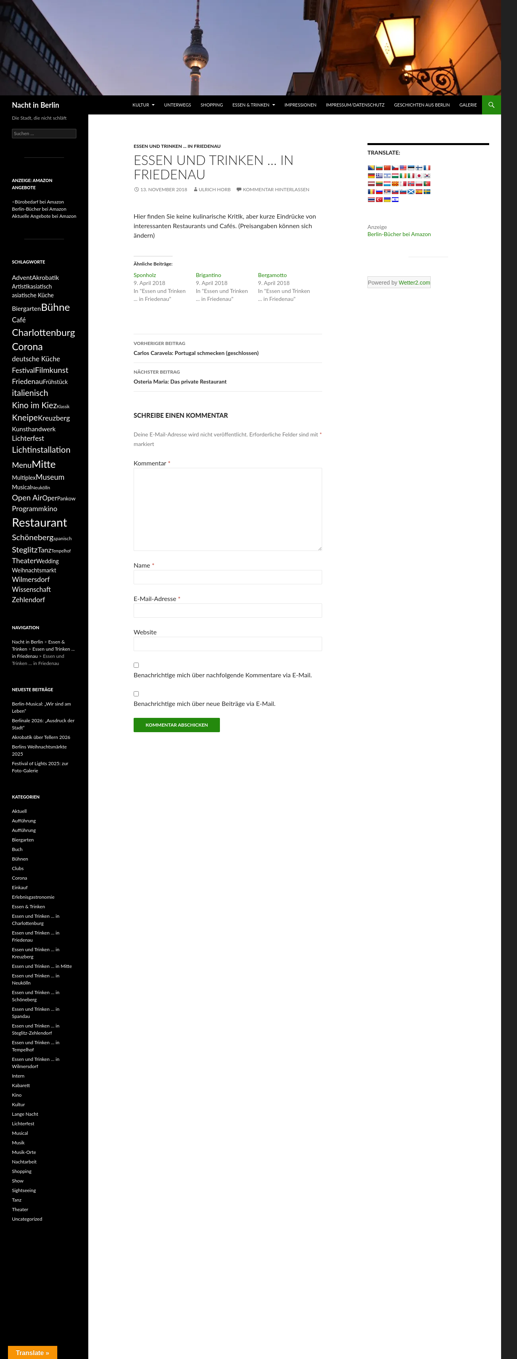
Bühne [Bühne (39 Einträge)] (55, 307)
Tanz (16, 1200)
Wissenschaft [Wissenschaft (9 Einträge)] (31, 589)
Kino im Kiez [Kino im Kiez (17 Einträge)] (34, 405)
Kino (16, 1095)
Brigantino (208, 274)
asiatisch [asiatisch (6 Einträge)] (41, 286)
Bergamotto (272, 274)
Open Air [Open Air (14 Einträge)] (27, 497)
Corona (19, 878)
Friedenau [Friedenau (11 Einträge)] (27, 381)
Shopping (212, 104)
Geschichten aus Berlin (422, 104)
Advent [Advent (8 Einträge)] (22, 277)
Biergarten (23, 840)
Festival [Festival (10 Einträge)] (23, 370)
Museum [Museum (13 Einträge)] (50, 476)
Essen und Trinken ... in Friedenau (177, 146)
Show (17, 1181)
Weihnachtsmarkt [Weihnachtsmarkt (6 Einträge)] (34, 570)
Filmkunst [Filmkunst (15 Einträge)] (51, 369)
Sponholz (145, 274)
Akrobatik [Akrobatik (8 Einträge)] (45, 277)
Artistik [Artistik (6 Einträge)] (21, 286)
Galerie (468, 104)
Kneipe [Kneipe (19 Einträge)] (25, 417)
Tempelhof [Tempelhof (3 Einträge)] (61, 550)
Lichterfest (23, 1123)
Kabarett (21, 1085)
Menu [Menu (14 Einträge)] (22, 464)
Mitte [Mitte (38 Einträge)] (44, 464)
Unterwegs (177, 104)
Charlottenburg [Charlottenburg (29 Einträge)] (43, 332)
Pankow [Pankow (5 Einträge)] (66, 498)
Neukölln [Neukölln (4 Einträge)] (40, 487)
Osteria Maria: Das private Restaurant (228, 376)
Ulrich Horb (215, 189)
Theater (20, 1209)
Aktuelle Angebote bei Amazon (44, 216)
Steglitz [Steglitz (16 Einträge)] (25, 549)
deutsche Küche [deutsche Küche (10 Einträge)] (36, 359)
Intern (18, 1076)
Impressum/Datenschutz (355, 104)
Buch (17, 849)
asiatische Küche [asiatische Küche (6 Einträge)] (33, 295)
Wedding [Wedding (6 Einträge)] (47, 561)
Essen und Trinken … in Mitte (42, 966)
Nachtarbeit (24, 1162)
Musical (20, 1133)
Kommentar (152, 463)
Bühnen (20, 859)
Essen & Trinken (250, 104)
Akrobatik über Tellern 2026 (41, 737)
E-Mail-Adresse (157, 598)
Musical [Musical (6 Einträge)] (21, 487)
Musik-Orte (24, 1152)
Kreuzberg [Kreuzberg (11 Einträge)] (54, 417)
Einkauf (19, 887)
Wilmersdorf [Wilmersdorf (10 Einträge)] (31, 579)
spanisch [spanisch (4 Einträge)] (63, 538)
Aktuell (19, 811)
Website (145, 632)
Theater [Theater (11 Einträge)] (24, 560)
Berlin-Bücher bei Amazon (399, 234)
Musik (18, 1143)
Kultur (140, 104)
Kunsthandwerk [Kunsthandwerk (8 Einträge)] (34, 428)
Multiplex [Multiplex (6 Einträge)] (24, 477)
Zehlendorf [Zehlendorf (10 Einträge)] (28, 599)
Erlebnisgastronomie (33, 897)
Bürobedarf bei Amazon (39, 202)
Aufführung (24, 821)
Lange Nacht (25, 1114)
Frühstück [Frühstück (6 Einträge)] (55, 381)
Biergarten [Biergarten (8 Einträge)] (26, 308)
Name (144, 565)
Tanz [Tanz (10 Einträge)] (44, 550)
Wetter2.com (414, 282)
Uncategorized (27, 1219)
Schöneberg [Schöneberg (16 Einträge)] (33, 537)
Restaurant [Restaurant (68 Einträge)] (39, 522)
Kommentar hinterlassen (276, 189)
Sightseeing (24, 1190)
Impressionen (301, 104)
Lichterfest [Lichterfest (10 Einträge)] (28, 438)
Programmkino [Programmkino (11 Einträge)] (34, 508)
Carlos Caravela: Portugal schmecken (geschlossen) (228, 347)
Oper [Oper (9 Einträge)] (49, 498)
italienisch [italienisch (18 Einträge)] (30, 392)
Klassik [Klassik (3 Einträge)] (63, 406)
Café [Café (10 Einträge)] (19, 320)
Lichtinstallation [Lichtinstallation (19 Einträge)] (41, 449)
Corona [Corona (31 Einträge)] (27, 346)
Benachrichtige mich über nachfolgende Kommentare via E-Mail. (223, 675)
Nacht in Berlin (35, 105)
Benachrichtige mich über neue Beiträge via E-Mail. (205, 703)
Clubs (17, 868)
